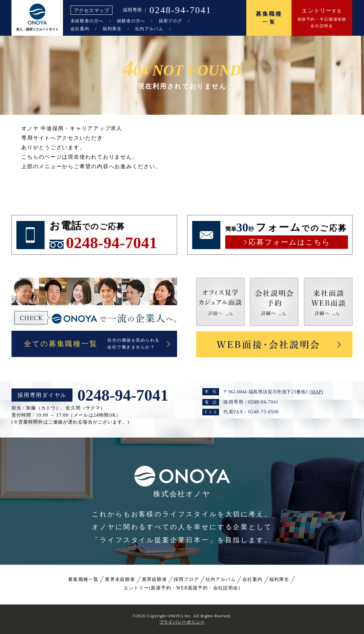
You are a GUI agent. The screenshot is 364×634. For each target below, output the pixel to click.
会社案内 (80, 28)
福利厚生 (112, 28)
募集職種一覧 (83, 579)
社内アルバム (149, 28)
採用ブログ (170, 20)
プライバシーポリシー (182, 622)
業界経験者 (154, 579)
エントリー (182, 587)
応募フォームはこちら (289, 242)
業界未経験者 (120, 579)
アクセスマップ (91, 10)
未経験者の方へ (87, 20)
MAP (316, 391)
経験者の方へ (131, 20)
